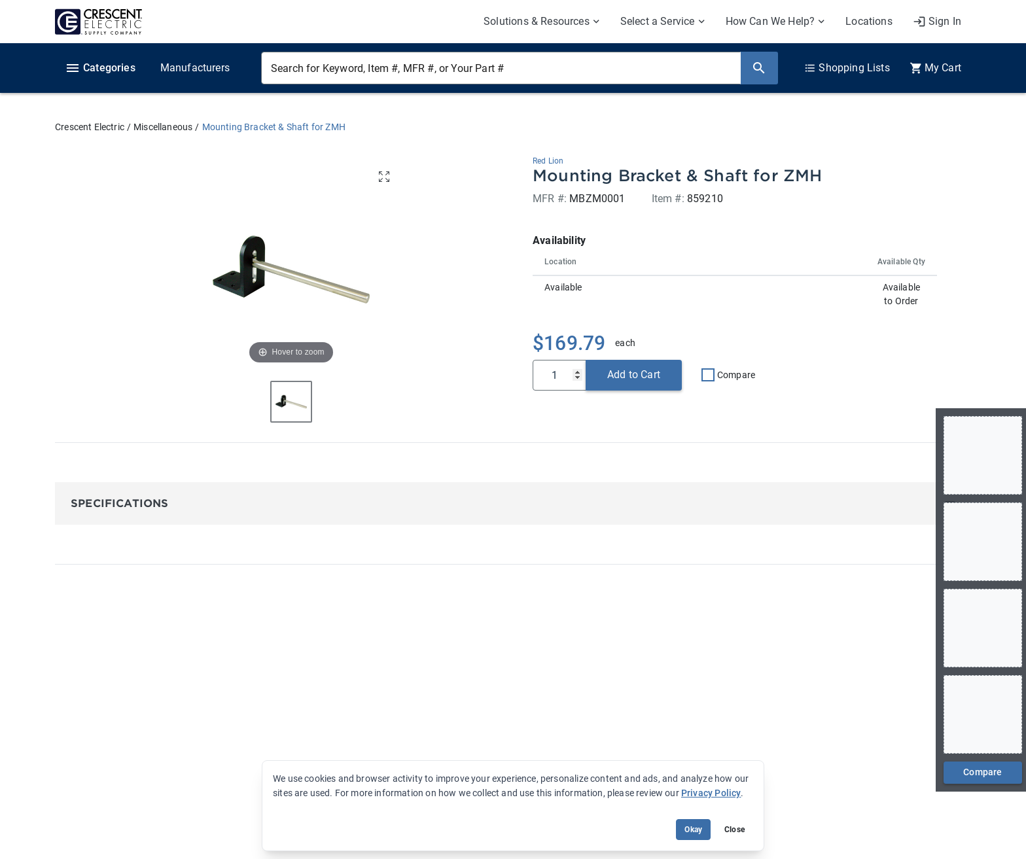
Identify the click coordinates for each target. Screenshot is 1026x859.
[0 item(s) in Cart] (935, 68)
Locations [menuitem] (869, 21)
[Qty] (559, 375)
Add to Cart (633, 374)
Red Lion (548, 161)
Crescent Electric (89, 127)
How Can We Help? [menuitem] (770, 21)
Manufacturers (195, 67)
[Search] (759, 68)
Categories (100, 68)
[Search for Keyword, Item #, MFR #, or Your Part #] (501, 68)
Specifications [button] (119, 503)
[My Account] (937, 22)
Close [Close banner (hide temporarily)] (734, 829)
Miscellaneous (162, 127)
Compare (736, 375)
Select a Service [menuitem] (657, 21)
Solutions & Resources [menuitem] (537, 21)
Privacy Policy (711, 793)
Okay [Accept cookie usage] (693, 829)
